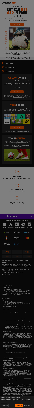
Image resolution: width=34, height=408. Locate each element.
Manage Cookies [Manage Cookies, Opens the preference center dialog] (5, 405)
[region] (17, 402)
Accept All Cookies (19, 405)
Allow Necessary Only (28, 405)
